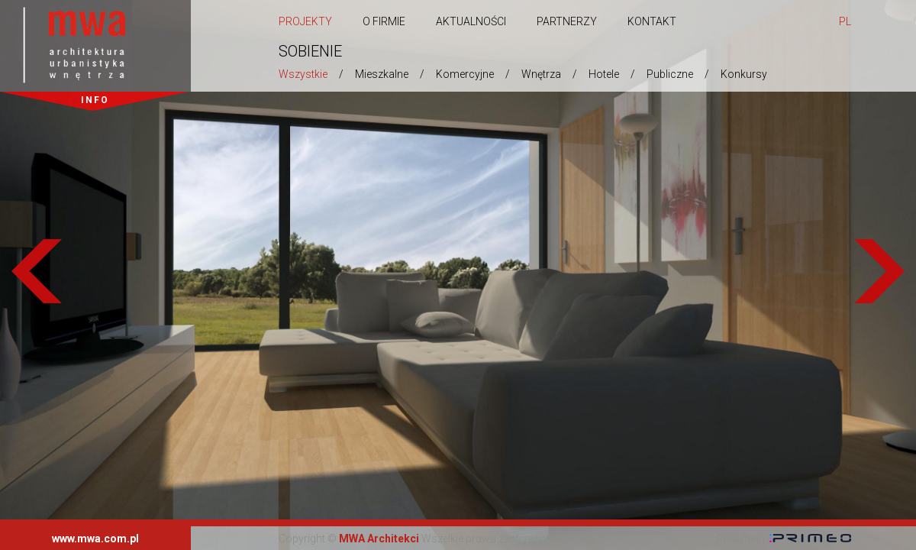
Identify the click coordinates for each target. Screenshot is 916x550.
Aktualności (471, 21)
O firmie (384, 21)
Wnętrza (541, 74)
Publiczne (670, 74)
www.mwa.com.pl (95, 538)
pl (845, 21)
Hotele (604, 74)
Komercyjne (465, 74)
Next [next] (879, 275)
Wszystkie (303, 74)
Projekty (305, 21)
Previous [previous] (36, 275)
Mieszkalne (381, 74)
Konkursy (744, 74)
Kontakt (651, 21)
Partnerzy (567, 21)
